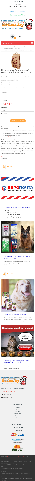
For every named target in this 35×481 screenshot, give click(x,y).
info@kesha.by (17, 4)
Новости (7, 167)
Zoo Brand (17, 48)
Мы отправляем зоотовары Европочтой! (17, 207)
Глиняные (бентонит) (8, 48)
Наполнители (27, 46)
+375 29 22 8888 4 (8, 394)
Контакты (17, 415)
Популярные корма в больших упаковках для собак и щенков (18, 257)
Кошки (17, 409)
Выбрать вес (4, 107)
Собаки (17, 407)
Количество (4, 113)
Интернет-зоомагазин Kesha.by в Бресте (11, 46)
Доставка (17, 411)
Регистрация (23, 6)
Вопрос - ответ (17, 413)
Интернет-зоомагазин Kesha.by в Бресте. (17, 456)
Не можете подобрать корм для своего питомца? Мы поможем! (17, 361)
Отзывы (17, 417)
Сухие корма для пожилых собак (15, 314)
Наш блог (7, 274)
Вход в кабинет (13, 6)
